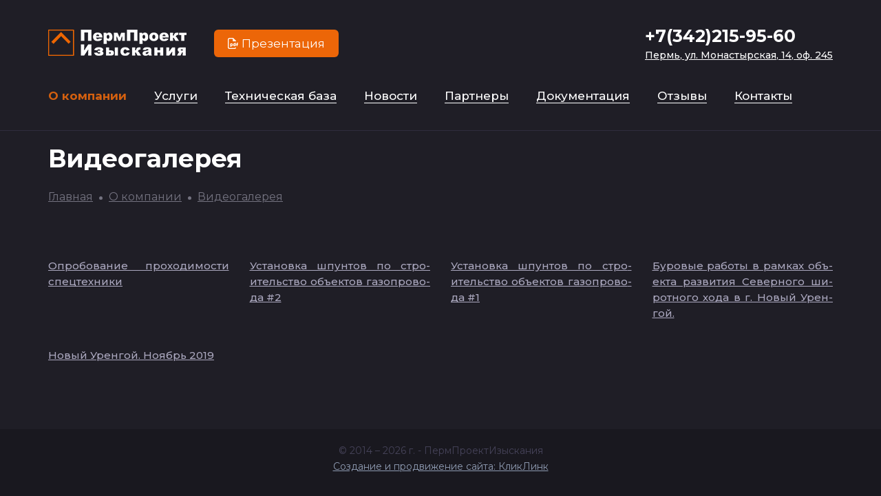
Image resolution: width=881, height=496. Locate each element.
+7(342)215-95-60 (720, 35)
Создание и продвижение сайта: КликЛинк (441, 466)
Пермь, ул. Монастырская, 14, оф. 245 (739, 55)
